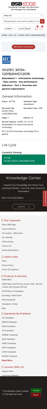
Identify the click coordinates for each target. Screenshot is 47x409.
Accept (36, 390)
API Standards (8, 330)
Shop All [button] (7, 15)
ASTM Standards (9, 352)
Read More (7, 360)
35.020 (10, 131)
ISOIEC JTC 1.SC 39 (25, 122)
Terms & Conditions (10, 269)
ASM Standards (8, 339)
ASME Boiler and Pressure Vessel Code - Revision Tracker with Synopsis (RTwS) (22, 285)
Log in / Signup (24, 29)
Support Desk (7, 371)
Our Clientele (7, 237)
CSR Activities (8, 241)
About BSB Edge (9, 224)
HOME (4, 35)
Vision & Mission (9, 229)
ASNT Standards (9, 347)
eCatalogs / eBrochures (12, 295)
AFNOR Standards (9, 322)
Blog (4, 308)
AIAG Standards (8, 326)
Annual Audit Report (10, 250)
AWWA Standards (9, 356)
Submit (24, 206)
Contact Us (7, 246)
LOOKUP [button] (8, 29)
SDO (10, 35)
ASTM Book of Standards (12, 291)
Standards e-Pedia (9, 304)
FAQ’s (4, 261)
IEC (15, 35)
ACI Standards (8, 318)
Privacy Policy (8, 265)
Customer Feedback (10, 375)
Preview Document (23, 47)
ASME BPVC (7, 279)
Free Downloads (8, 300)
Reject (36, 395)
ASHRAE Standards (10, 335)
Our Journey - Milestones (12, 233)
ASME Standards (9, 343)
